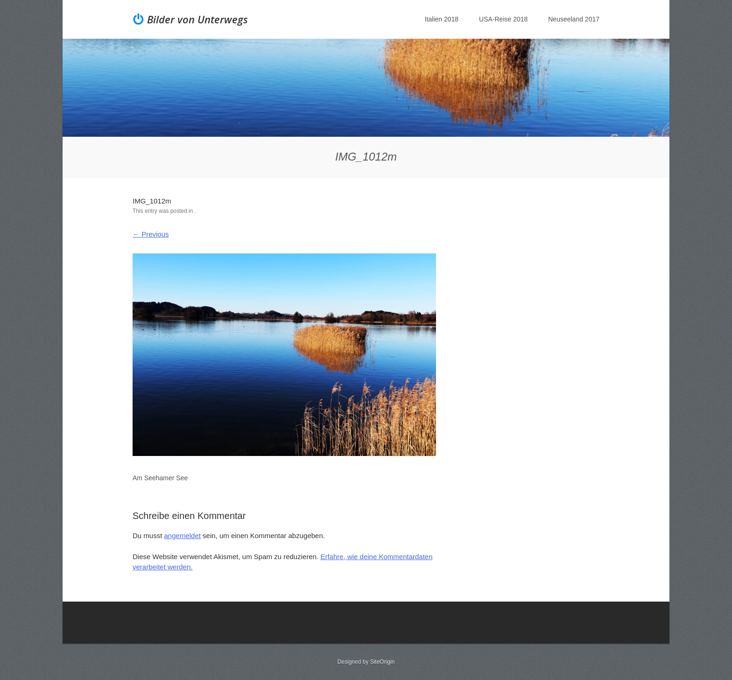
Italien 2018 (441, 19)
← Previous (151, 234)
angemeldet (182, 536)
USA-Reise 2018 (503, 19)
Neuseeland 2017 (573, 19)
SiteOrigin (382, 662)
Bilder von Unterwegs (197, 19)
